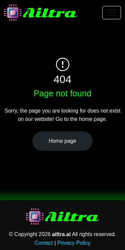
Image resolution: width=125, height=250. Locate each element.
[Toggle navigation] (111, 12)
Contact (44, 243)
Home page (62, 141)
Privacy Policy (74, 243)
